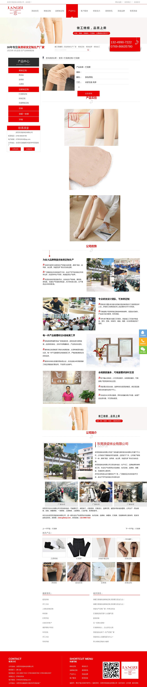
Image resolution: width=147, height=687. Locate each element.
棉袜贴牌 (89, 46)
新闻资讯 (108, 11)
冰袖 (21, 119)
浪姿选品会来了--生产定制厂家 (103, 632)
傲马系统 (135, 683)
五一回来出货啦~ (99, 623)
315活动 (45, 632)
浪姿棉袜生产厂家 (70, 46)
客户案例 (84, 11)
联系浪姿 (133, 11)
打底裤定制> (69, 58)
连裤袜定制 (59, 11)
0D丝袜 (45, 613)
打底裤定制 (23, 94)
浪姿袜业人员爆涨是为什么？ (103, 637)
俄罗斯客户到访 (47, 627)
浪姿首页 (35, 11)
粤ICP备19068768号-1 (83, 683)
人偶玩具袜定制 (47, 609)
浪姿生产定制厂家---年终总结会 (104, 609)
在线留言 (137, 2)
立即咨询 (15, 149)
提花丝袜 (45, 599)
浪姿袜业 (50, 508)
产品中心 (72, 11)
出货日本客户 (47, 623)
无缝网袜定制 (24, 103)
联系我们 (128, 2)
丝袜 (21, 108)
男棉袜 (21, 75)
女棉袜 (21, 79)
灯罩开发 (45, 618)
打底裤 (77, 58)
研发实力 (96, 11)
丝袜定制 (22, 98)
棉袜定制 (47, 11)
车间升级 (45, 641)
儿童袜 (21, 84)
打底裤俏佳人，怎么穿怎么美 (103, 627)
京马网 (128, 683)
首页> (61, 58)
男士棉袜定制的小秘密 (101, 641)
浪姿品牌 (121, 11)
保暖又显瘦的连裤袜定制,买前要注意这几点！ (109, 599)
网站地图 (118, 2)
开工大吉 (45, 604)
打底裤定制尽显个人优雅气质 (103, 613)
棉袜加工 (97, 46)
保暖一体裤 (24, 114)
